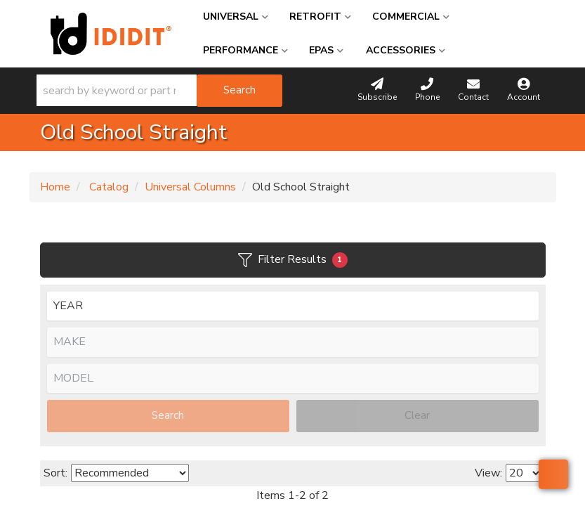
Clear (417, 415)
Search (168, 415)
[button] (159, 90)
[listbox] (293, 306)
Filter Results (293, 260)
